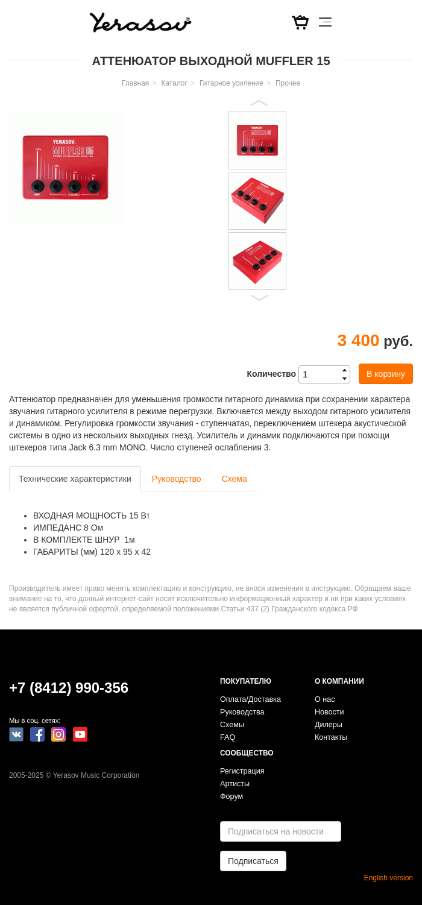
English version (388, 878)
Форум (231, 796)
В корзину (386, 374)
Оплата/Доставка (250, 699)
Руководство (176, 479)
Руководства (242, 712)
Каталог (174, 83)
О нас (325, 699)
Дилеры (328, 725)
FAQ (227, 737)
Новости (329, 712)
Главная (135, 83)
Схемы (232, 725)
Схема (234, 479)
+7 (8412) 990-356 (68, 688)
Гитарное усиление (231, 83)
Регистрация (242, 771)
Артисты (235, 784)
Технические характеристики (75, 479)
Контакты (331, 737)
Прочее (288, 83)
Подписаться (253, 861)
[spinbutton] (328, 374)
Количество (271, 374)
